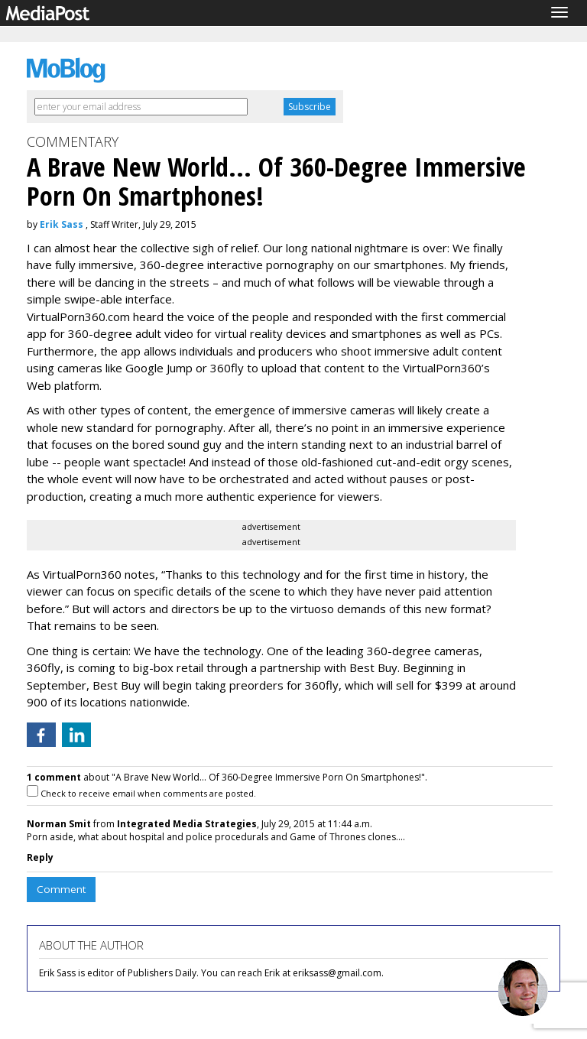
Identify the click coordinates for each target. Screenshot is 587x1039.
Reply (40, 857)
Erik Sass (61, 224)
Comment (61, 889)
